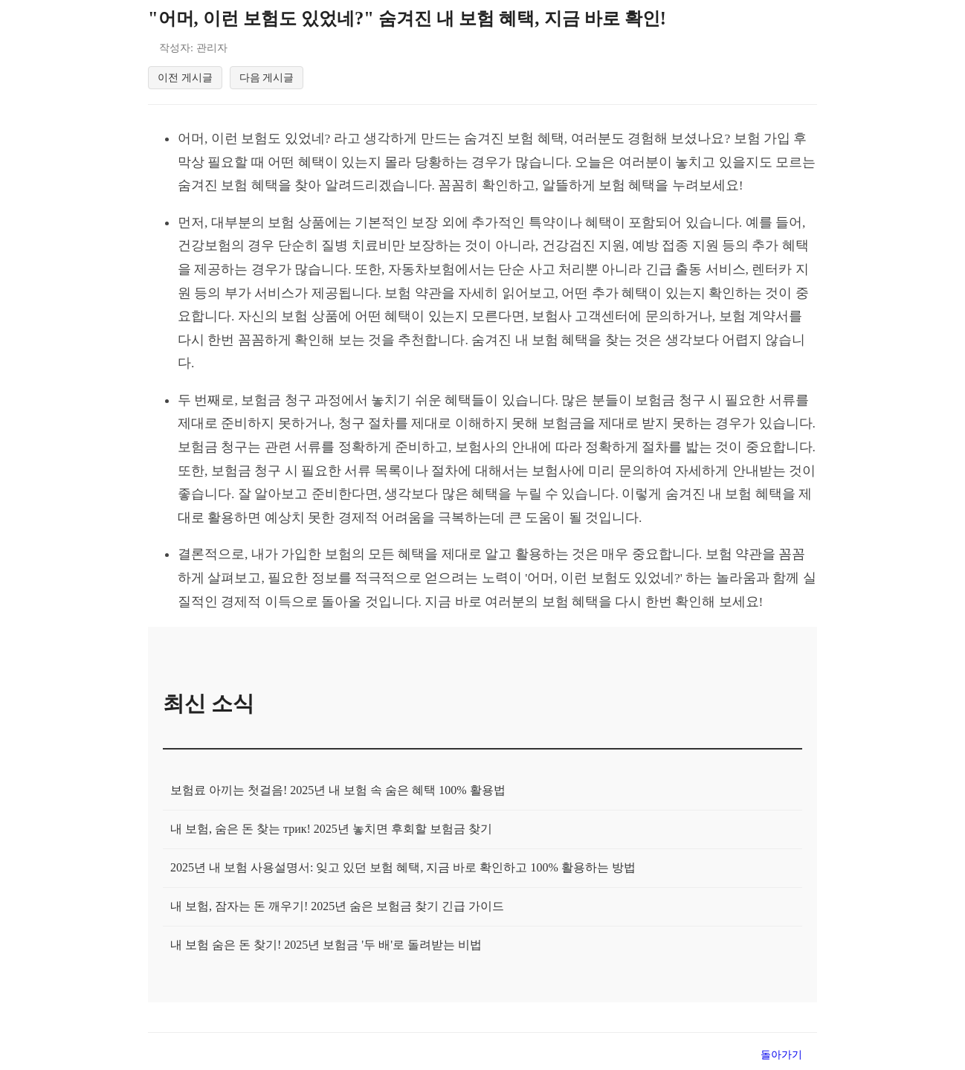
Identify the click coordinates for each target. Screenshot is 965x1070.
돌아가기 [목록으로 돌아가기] (781, 1057)
